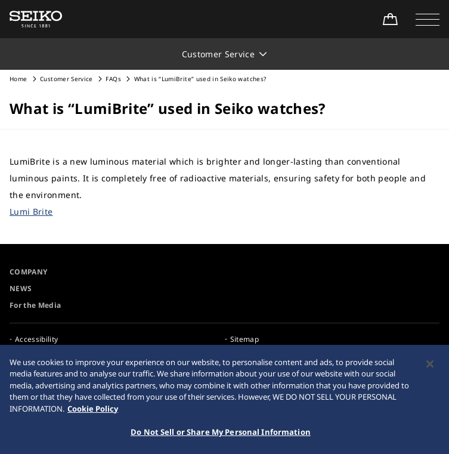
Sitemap (244, 339)
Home (18, 79)
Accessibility (36, 339)
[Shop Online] (390, 19)
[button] (427, 19)
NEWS (21, 288)
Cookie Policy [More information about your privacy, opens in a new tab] (92, 411)
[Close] (430, 366)
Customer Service (66, 79)
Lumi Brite (31, 211)
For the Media (35, 305)
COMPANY (28, 272)
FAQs (113, 79)
